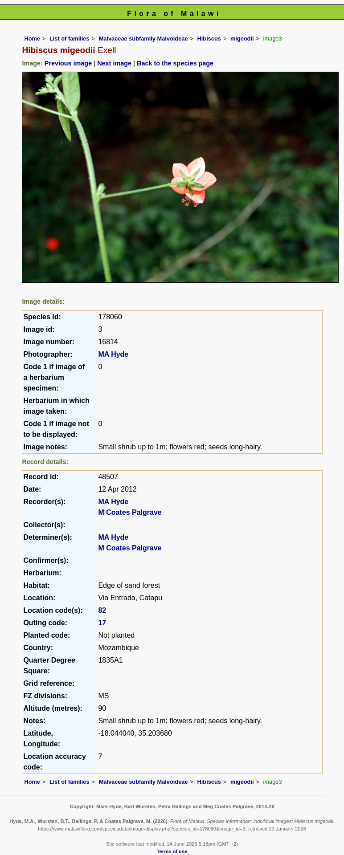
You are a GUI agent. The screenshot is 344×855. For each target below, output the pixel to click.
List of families (69, 38)
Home (32, 38)
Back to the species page (175, 63)
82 (102, 610)
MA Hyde (113, 354)
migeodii (242, 38)
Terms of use (172, 851)
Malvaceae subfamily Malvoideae (143, 38)
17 (102, 623)
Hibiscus (209, 38)
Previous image (68, 63)
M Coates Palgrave (129, 512)
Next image (114, 63)
